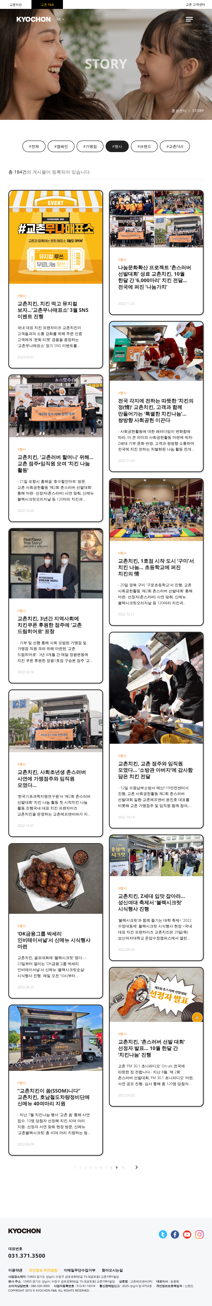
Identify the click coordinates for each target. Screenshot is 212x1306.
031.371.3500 (27, 1255)
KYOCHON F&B (34, 19)
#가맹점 (90, 146)
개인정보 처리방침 (43, 1270)
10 (123, 1167)
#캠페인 (61, 146)
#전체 (34, 146)
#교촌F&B (174, 146)
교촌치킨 (16, 4)
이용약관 (15, 1270)
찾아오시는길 (112, 1270)
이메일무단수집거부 (79, 1270)
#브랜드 (144, 146)
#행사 (117, 146)
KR (61, 19)
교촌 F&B (47, 4)
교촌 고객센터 (195, 4)
